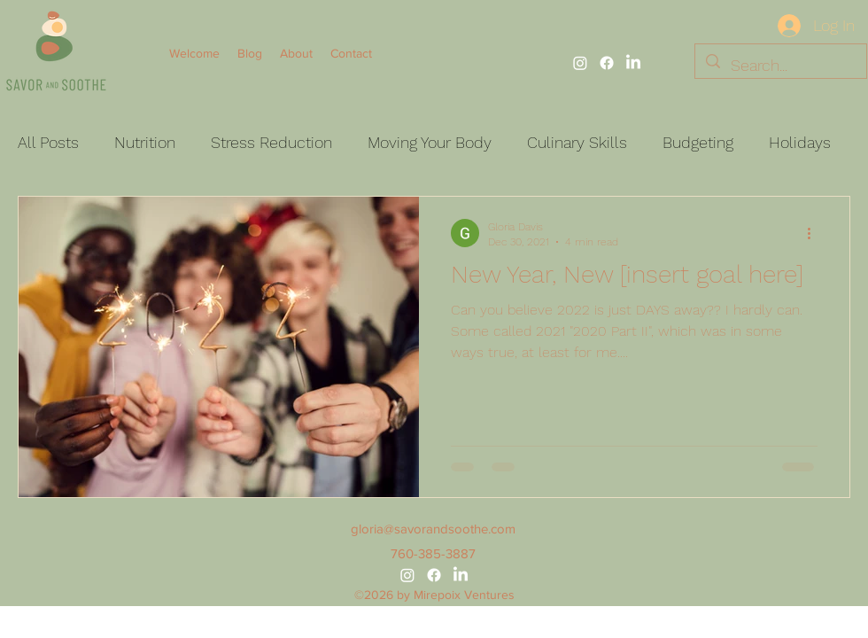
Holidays (800, 142)
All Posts (48, 142)
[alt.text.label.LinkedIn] (633, 63)
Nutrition (144, 142)
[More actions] (814, 233)
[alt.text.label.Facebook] (607, 63)
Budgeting (698, 142)
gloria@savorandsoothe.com (433, 528)
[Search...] (780, 65)
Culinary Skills (577, 142)
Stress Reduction (271, 142)
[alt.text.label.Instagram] (580, 63)
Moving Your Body (430, 142)
